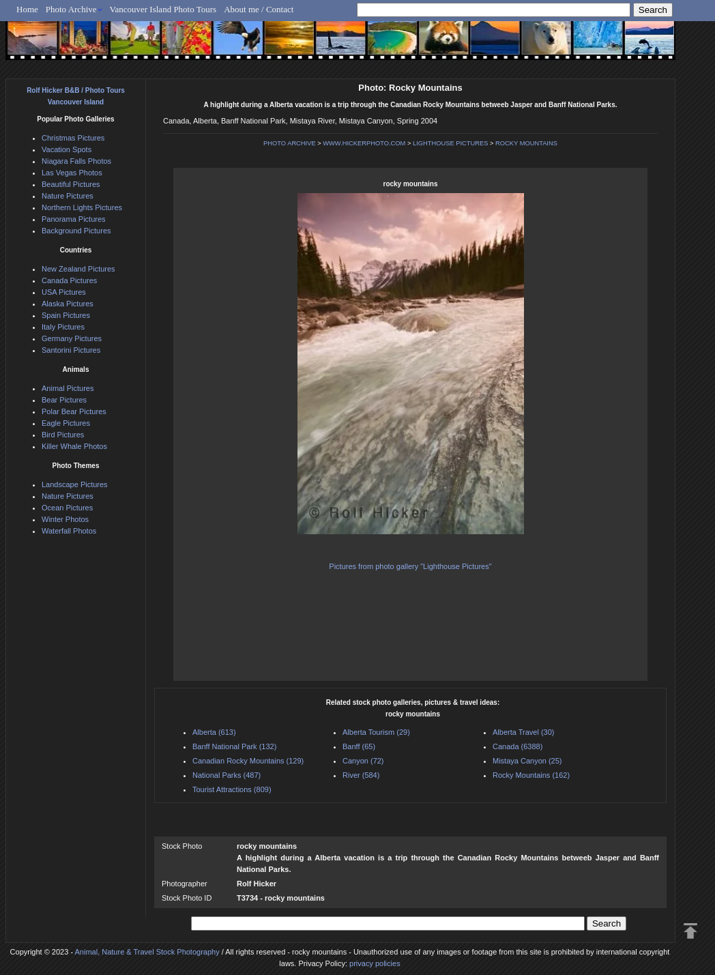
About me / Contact (258, 9)
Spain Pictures (66, 315)
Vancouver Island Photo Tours (163, 9)
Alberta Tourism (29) (376, 732)
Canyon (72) (363, 761)
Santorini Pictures (71, 350)
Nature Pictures (67, 196)
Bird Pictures (63, 435)
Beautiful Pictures (71, 184)
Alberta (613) (214, 732)
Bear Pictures (64, 400)
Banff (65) (358, 746)
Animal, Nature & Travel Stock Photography (147, 952)
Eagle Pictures (66, 423)
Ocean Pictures (67, 508)
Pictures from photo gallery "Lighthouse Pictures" (410, 566)
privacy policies (374, 963)
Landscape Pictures (75, 484)
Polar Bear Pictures (74, 411)
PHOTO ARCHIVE (289, 143)
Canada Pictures (69, 280)
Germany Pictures (72, 338)
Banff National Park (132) (234, 746)
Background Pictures (76, 231)
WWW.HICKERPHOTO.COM (364, 143)
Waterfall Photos (69, 531)
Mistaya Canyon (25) (527, 761)
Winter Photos (65, 519)
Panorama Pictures (74, 219)
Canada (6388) (517, 746)
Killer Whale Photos (74, 446)
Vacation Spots (66, 149)
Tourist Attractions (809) (232, 789)
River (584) (360, 775)
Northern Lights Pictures (82, 207)
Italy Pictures (63, 327)
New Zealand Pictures (78, 269)
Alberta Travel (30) (523, 732)
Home (27, 9)
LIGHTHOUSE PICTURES (450, 143)
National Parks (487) (226, 775)
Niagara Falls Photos (76, 161)
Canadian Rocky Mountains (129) (248, 761)
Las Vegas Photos (72, 173)
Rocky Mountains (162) (531, 775)
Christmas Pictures (73, 138)
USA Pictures (64, 292)
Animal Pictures (67, 388)
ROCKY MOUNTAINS (526, 143)
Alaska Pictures (67, 304)
